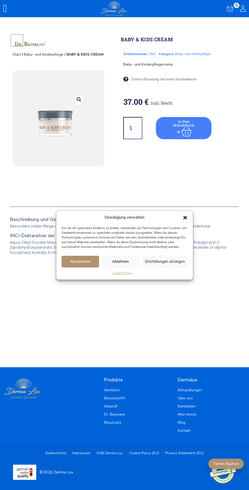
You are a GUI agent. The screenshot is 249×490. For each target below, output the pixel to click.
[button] (185, 217)
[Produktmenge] (132, 128)
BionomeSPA (114, 398)
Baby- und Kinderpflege (43, 54)
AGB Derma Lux (109, 453)
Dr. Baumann (114, 414)
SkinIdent (111, 390)
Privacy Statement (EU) (184, 453)
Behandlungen (190, 390)
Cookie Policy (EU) (144, 453)
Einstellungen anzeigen (165, 261)
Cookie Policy (122, 273)
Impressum (81, 453)
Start (17, 54)
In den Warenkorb (184, 126)
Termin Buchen (226, 463)
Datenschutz (55, 453)
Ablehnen (120, 261)
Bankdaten (187, 406)
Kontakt (184, 430)
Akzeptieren (80, 261)
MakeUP (111, 406)
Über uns (185, 398)
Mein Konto (187, 414)
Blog (181, 422)
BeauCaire (112, 422)
